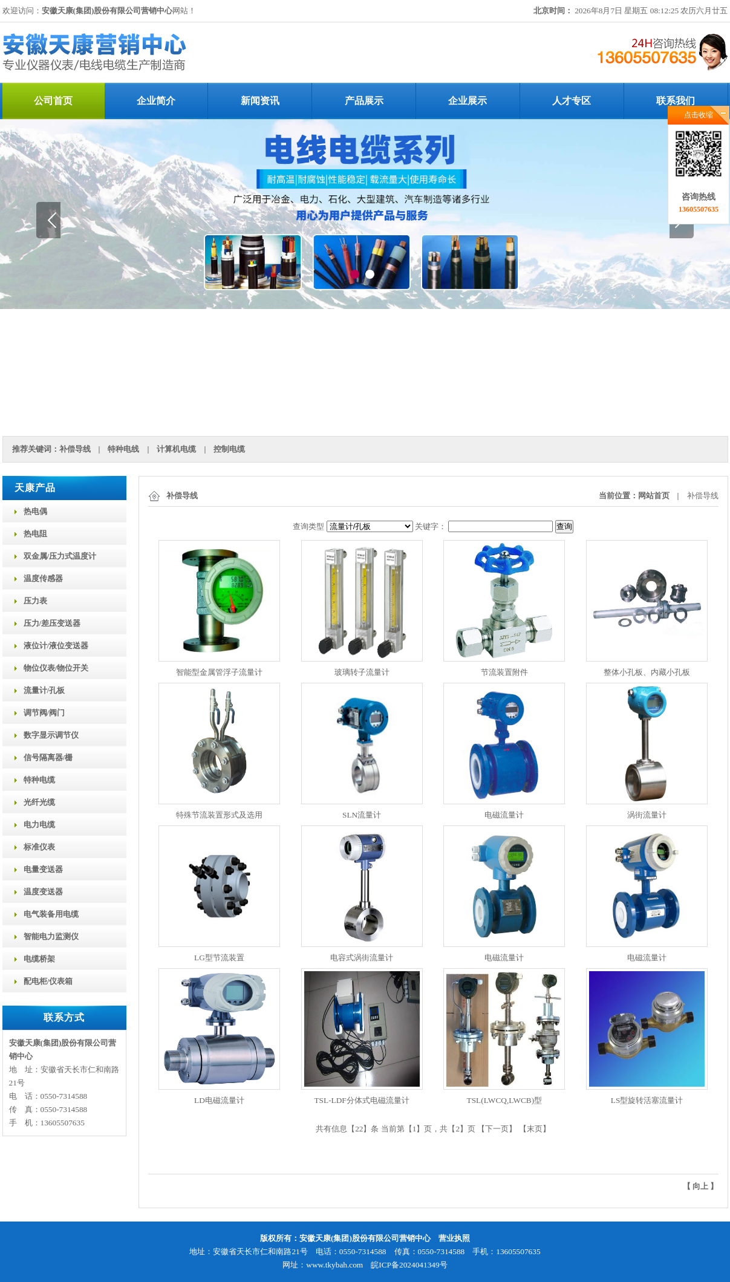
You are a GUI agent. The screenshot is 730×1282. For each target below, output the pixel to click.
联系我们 (675, 101)
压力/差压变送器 (52, 623)
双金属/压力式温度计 (60, 556)
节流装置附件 (504, 672)
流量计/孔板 (44, 690)
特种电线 (123, 449)
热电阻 (35, 533)
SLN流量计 (361, 814)
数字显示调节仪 (51, 735)
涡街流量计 (646, 814)
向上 (700, 1186)
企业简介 (156, 101)
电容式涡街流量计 (361, 957)
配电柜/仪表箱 (48, 981)
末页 (535, 1128)
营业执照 (454, 1238)
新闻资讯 (260, 101)
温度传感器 (43, 578)
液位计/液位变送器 (56, 645)
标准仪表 (39, 846)
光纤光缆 (39, 802)
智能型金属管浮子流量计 (219, 672)
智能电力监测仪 (51, 936)
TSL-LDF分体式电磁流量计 (361, 1100)
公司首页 (53, 101)
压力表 (35, 600)
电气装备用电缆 (51, 914)
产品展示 (364, 101)
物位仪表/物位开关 (56, 667)
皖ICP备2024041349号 (409, 1264)
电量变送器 (43, 869)
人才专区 (571, 101)
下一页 (497, 1128)
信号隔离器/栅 (48, 757)
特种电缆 (39, 779)
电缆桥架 (39, 958)
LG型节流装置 (219, 957)
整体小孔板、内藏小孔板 (647, 672)
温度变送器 (43, 891)
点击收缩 (698, 115)
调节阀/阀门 (44, 712)
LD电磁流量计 (219, 1100)
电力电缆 (39, 824)
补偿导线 (75, 449)
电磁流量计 (504, 814)
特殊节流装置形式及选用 (219, 814)
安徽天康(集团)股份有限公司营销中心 (107, 10)
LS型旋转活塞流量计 (647, 1100)
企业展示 (467, 101)
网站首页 (654, 495)
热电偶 (35, 511)
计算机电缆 (176, 449)
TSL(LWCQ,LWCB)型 (505, 1100)
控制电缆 (229, 449)
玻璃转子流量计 (361, 672)
